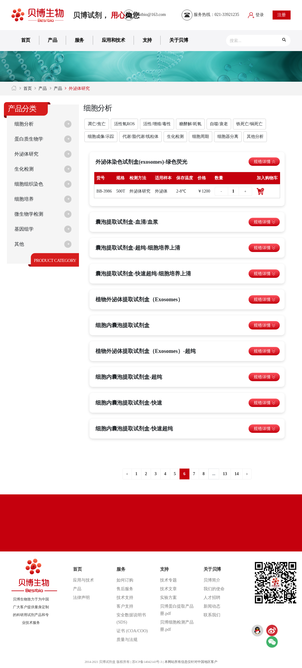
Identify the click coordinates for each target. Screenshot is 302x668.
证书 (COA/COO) (132, 631)
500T (120, 191)
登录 (256, 15)
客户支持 (124, 606)
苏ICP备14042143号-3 (147, 661)
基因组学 (25, 229)
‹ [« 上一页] (127, 474)
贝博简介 (212, 580)
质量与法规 (126, 639)
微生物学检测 (30, 214)
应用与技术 (83, 580)
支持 (147, 40)
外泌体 (161, 191)
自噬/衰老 (219, 124)
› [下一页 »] (247, 474)
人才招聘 (212, 597)
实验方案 (168, 597)
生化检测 (25, 169)
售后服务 (124, 589)
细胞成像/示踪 (101, 136)
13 (225, 474)
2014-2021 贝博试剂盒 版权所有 (106, 661)
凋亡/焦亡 (97, 124)
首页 (25, 40)
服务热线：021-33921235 (210, 14)
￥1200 (204, 191)
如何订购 (124, 580)
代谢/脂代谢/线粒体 (140, 136)
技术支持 (124, 597)
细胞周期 (200, 136)
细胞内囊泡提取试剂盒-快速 (128, 403)
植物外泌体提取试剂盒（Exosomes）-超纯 (145, 351)
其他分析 (255, 136)
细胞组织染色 (30, 184)
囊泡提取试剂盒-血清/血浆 (126, 222)
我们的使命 (214, 589)
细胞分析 (25, 124)
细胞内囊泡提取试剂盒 (122, 325)
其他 (19, 244)
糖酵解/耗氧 (190, 124)
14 (236, 474)
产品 (52, 40)
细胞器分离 (227, 136)
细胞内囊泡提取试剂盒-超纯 (128, 377)
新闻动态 (212, 606)
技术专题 (168, 580)
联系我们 (212, 615)
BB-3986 (104, 191)
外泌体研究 (27, 154)
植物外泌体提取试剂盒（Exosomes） (139, 299)
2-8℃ (181, 191)
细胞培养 (25, 199)
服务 (79, 40)
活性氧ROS (124, 124)
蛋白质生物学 (30, 139)
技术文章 (168, 589)
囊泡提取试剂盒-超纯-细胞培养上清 (137, 248)
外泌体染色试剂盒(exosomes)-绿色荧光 (141, 162)
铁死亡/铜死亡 (249, 124)
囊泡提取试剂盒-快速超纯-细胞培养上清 (143, 274)
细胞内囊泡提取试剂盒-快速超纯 (134, 429)
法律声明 (81, 597)
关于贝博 (178, 40)
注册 (281, 15)
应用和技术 (113, 40)
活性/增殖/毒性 (157, 124)
